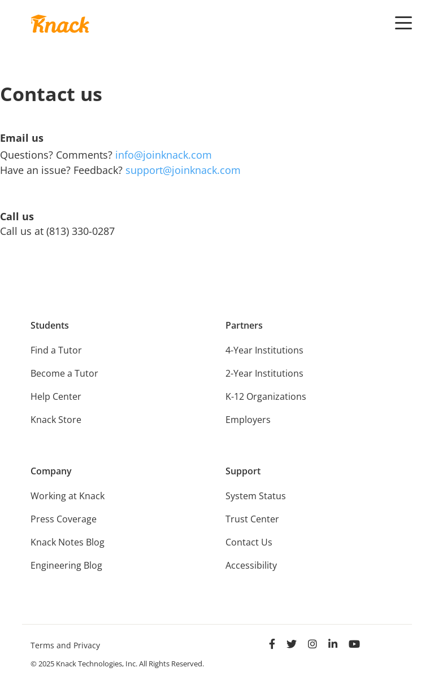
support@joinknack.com (183, 170)
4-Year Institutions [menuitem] (264, 350)
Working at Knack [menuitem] (68, 496)
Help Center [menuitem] (56, 396)
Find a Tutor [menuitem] (56, 350)
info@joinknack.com (163, 155)
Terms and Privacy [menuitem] (65, 645)
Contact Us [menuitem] (248, 542)
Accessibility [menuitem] (251, 565)
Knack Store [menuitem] (56, 419)
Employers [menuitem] (248, 419)
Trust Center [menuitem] (252, 519)
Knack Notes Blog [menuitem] (68, 542)
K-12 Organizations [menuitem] (265, 396)
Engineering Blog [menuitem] (66, 565)
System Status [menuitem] (255, 496)
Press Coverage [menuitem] (64, 519)
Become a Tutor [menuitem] (64, 373)
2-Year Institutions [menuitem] (264, 373)
